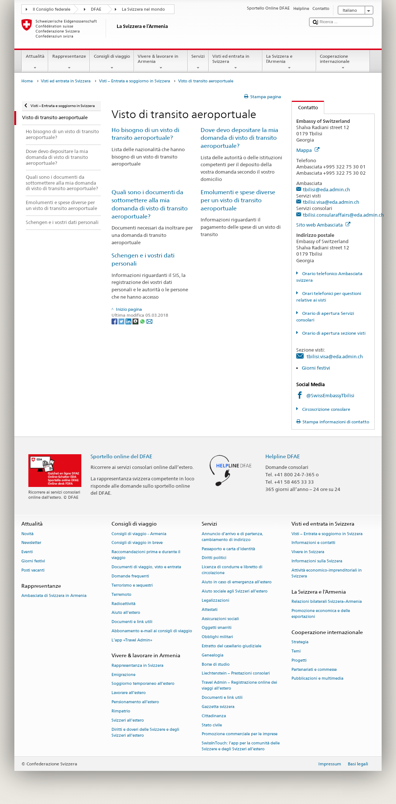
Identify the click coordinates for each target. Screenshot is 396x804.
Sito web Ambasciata (323, 225)
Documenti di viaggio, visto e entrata (146, 567)
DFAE (96, 9)
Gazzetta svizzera (218, 706)
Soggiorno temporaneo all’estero (143, 684)
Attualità (35, 62)
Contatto (305, 107)
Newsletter (31, 543)
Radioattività (123, 603)
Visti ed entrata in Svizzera (235, 62)
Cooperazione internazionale (343, 62)
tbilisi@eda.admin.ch (326, 189)
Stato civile (212, 725)
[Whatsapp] (142, 321)
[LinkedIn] (128, 321)
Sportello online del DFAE (121, 456)
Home (27, 81)
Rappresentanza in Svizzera (137, 665)
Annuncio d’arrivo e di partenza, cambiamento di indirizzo (232, 536)
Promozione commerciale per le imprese (239, 734)
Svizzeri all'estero (128, 720)
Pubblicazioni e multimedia (317, 678)
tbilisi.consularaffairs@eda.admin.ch (343, 215)
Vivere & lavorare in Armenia (160, 62)
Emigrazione (123, 674)
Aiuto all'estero (126, 613)
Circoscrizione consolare (325, 409)
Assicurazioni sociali (220, 618)
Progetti (299, 660)
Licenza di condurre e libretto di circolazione (232, 570)
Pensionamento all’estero (135, 702)
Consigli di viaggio (111, 62)
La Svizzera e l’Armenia (289, 62)
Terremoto (121, 594)
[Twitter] (122, 321)
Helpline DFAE (282, 456)
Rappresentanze (69, 62)
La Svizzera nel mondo (143, 9)
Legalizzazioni (215, 600)
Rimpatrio (121, 711)
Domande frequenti (130, 576)
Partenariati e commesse (314, 669)
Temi (296, 651)
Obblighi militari (217, 637)
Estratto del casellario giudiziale (231, 646)
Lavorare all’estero (129, 693)
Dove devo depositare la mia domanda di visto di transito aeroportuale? (239, 138)
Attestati (210, 609)
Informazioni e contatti (313, 543)
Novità (27, 533)
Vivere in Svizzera (307, 552)
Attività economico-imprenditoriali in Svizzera (326, 573)
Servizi (198, 62)
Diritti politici (214, 558)
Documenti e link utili (132, 622)
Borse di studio (216, 664)
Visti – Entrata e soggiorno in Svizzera (134, 81)
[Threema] (135, 321)
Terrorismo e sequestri (132, 585)
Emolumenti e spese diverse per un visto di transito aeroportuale (238, 200)
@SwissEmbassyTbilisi (330, 395)
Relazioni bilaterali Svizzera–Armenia (326, 602)
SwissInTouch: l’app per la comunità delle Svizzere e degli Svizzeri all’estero (241, 746)
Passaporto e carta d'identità (228, 549)
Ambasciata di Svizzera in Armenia (53, 595)
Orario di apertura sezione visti (333, 333)
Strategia (299, 642)
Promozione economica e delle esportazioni (320, 613)
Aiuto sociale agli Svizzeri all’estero (235, 591)
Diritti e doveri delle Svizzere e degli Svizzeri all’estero (145, 732)
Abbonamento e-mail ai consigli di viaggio (152, 631)
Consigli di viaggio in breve (137, 543)
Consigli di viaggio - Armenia (139, 533)
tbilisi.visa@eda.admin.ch (331, 202)
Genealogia (212, 655)
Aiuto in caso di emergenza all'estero (237, 582)
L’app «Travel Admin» (132, 640)
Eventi (27, 552)
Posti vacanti (33, 570)
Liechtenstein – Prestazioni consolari (236, 673)
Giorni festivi (316, 368)
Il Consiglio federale (51, 9)
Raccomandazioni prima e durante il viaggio (146, 555)
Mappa (307, 150)
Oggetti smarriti (216, 628)
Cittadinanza (214, 716)
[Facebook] (115, 321)
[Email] (149, 321)
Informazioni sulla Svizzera (316, 561)
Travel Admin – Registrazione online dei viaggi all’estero (239, 685)
